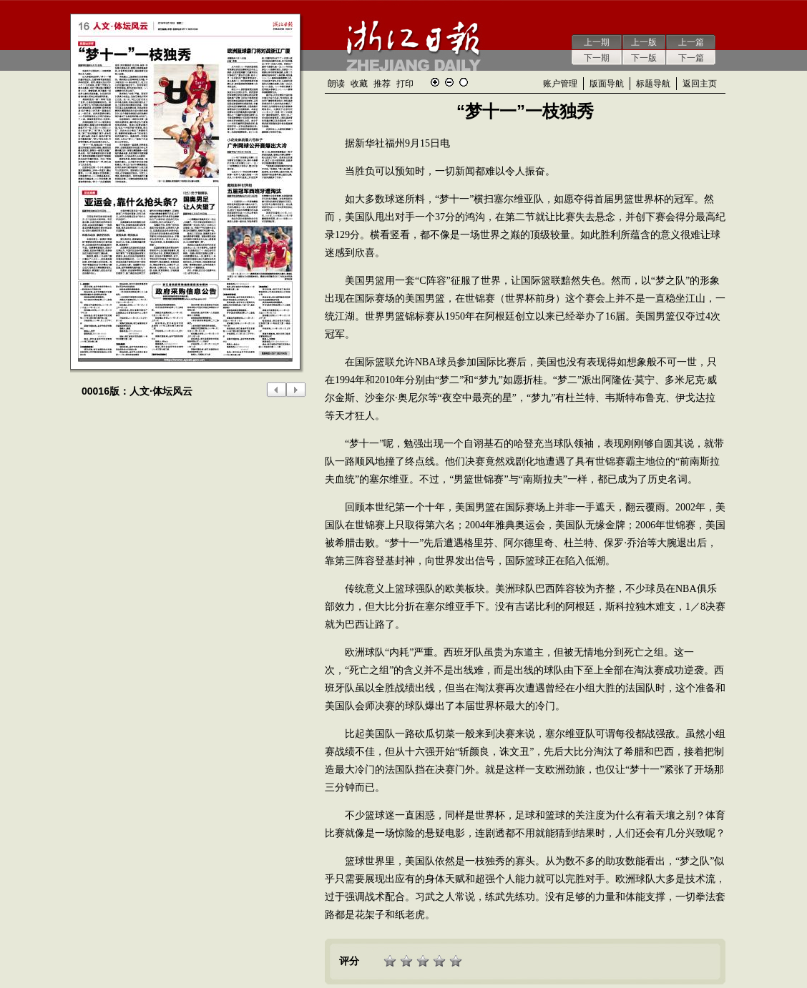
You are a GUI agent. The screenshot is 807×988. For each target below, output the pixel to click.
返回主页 (700, 84)
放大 (435, 82)
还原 (463, 82)
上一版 (644, 42)
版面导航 (607, 84)
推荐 (382, 84)
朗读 (336, 84)
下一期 (597, 58)
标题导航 (653, 84)
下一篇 (691, 58)
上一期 (597, 42)
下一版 (644, 58)
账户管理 (560, 84)
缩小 (449, 82)
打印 (405, 84)
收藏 (359, 84)
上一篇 (691, 42)
